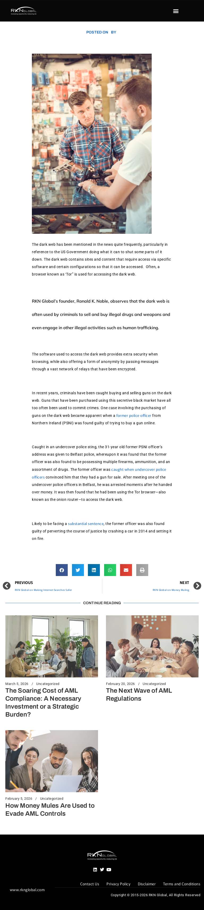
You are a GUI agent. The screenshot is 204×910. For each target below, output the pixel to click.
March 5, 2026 (16, 684)
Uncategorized (48, 684)
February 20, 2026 (120, 684)
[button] (175, 11)
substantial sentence (86, 523)
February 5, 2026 (18, 799)
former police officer (133, 415)
